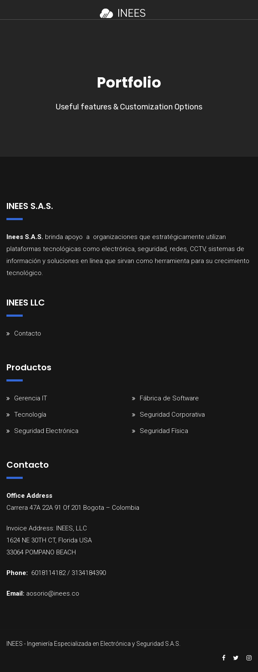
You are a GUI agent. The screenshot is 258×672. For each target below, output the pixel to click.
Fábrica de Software (169, 398)
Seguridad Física (164, 431)
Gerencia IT (30, 398)
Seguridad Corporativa (172, 414)
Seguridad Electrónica (46, 431)
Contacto (27, 333)
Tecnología (30, 414)
